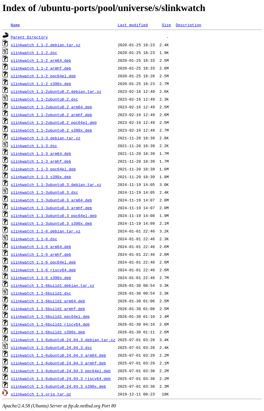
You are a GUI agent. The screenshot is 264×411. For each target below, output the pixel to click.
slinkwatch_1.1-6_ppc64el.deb (43, 262)
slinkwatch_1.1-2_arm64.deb (41, 60)
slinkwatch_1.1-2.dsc (34, 52)
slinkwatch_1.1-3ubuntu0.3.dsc (44, 192)
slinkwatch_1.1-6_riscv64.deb (43, 270)
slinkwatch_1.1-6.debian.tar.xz (45, 231)
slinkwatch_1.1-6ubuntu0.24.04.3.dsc (51, 347)
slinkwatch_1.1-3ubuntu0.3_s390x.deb (51, 223)
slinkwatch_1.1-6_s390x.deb (41, 277)
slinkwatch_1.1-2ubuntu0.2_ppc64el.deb (54, 122)
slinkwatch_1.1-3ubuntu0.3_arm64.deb (51, 200)
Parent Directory (29, 37)
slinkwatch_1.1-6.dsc (34, 238)
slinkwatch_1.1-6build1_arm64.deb (48, 301)
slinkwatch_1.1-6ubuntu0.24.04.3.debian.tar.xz (63, 339)
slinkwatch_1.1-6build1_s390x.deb (48, 332)
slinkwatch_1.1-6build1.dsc (41, 293)
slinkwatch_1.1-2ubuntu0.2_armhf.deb (51, 114)
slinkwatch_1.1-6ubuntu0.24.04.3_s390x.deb (58, 386)
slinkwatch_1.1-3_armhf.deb (41, 161)
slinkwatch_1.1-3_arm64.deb (41, 153)
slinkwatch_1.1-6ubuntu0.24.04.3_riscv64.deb (61, 378)
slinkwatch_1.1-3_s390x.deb (41, 176)
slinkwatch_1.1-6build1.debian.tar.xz (52, 285)
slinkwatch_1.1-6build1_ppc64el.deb (50, 316)
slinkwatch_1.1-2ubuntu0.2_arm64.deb (51, 107)
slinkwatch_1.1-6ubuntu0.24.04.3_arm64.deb (58, 355)
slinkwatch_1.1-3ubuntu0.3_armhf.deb (51, 207)
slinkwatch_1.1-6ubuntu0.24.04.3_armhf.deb (58, 363)
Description (188, 24)
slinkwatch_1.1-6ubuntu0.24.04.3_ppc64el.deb (61, 370)
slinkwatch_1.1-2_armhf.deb (41, 68)
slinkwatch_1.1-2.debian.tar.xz (45, 44)
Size (166, 24)
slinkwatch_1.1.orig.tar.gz (41, 394)
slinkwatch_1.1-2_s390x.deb (41, 83)
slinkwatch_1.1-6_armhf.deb (41, 254)
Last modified (133, 24)
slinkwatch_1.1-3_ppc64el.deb (43, 169)
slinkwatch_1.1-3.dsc (34, 145)
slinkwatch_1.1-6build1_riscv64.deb (50, 324)
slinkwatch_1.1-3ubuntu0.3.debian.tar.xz (56, 184)
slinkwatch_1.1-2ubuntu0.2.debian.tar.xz (56, 91)
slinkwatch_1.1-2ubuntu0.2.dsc (44, 99)
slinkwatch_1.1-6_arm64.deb (41, 246)
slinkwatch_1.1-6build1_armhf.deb (48, 308)
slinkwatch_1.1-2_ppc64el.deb (43, 75)
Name (15, 24)
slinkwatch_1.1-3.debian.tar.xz (45, 138)
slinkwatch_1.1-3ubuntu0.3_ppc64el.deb (54, 215)
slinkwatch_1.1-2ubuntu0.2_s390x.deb (51, 130)
